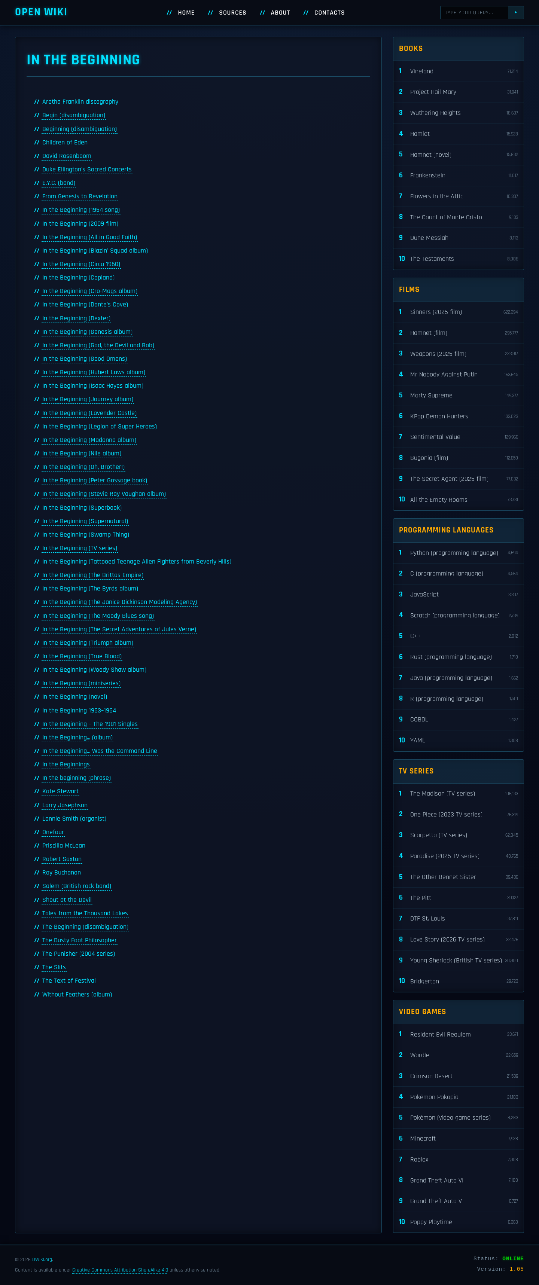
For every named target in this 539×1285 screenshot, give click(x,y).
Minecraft (458, 1139)
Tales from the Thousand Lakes (85, 913)
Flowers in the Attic (458, 196)
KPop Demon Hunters (458, 416)
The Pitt (458, 898)
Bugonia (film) (458, 458)
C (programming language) (458, 574)
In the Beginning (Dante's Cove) (85, 304)
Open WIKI (41, 12)
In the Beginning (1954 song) (81, 210)
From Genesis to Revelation (80, 196)
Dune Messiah (458, 238)
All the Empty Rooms (458, 500)
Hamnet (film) (458, 333)
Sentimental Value (458, 437)
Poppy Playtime (458, 1222)
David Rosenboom (66, 156)
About (280, 13)
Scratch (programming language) (458, 615)
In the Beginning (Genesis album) (87, 332)
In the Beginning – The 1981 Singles (90, 724)
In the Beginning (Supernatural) (85, 521)
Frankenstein (458, 175)
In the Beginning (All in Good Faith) (89, 237)
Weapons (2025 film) (458, 354)
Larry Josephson (65, 805)
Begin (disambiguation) (73, 115)
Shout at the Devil (67, 900)
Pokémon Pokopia (458, 1097)
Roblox (458, 1160)
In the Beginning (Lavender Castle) (89, 413)
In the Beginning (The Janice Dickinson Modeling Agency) (119, 602)
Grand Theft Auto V (458, 1201)
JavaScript (458, 595)
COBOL (458, 720)
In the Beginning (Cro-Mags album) (89, 291)
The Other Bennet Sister (458, 877)
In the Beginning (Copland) (78, 278)
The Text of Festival (69, 981)
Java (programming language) (458, 678)
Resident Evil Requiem (458, 1034)
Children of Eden (65, 142)
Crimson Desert (458, 1076)
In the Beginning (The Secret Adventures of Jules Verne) (119, 629)
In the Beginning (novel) (74, 697)
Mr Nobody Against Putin (458, 375)
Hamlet (458, 134)
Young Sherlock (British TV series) (458, 961)
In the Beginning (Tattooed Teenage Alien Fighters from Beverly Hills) (136, 562)
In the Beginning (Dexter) (76, 318)
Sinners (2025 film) (458, 312)
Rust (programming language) (458, 657)
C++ (458, 636)
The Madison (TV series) (458, 794)
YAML (458, 741)
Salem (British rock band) (76, 886)
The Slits (54, 967)
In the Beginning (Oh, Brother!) (83, 467)
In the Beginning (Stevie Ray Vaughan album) (104, 494)
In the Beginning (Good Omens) (84, 359)
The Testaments (458, 259)
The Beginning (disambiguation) (85, 927)
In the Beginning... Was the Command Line (99, 751)
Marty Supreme (458, 396)
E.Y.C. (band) (58, 183)
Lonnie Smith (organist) (74, 819)
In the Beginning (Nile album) (81, 453)
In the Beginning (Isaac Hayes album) (92, 386)
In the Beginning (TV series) (79, 548)
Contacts (329, 13)
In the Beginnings (66, 764)
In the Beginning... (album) (77, 737)
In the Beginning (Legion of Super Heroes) (99, 426)
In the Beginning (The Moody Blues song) (98, 616)
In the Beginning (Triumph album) (87, 643)
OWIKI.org (42, 1259)
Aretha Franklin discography (80, 102)
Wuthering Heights (458, 113)
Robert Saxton (62, 859)
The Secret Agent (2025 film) (458, 479)
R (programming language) (458, 699)
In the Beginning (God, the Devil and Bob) (98, 345)
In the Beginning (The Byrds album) (90, 588)
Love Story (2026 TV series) (458, 940)
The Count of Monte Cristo (458, 217)
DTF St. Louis (458, 919)
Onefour (53, 832)
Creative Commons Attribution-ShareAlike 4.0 (120, 1270)
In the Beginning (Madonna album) (89, 440)
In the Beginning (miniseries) (81, 683)
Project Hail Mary (458, 92)
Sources (232, 13)
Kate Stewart (60, 791)
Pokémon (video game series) (458, 1118)
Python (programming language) (458, 553)
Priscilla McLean (63, 846)
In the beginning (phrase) (76, 778)
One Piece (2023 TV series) (458, 814)
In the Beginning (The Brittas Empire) (92, 575)
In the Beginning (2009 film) (80, 224)
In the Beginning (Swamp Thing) (85, 535)
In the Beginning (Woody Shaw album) (94, 670)
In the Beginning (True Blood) (82, 656)
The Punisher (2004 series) (78, 954)
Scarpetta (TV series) (458, 835)
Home (186, 13)
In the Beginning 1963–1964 (79, 710)
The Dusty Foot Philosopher (79, 940)
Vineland (458, 71)
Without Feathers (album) (77, 995)
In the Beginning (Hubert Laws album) (93, 372)
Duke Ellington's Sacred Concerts (87, 169)
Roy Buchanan (61, 873)
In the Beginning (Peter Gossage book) (94, 480)
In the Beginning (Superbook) (82, 508)
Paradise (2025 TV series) (458, 856)
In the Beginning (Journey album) (87, 399)
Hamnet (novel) (458, 155)
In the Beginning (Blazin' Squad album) (95, 251)
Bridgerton (458, 981)
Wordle (458, 1055)
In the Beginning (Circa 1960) (81, 264)
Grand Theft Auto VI (458, 1180)
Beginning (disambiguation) (79, 129)
